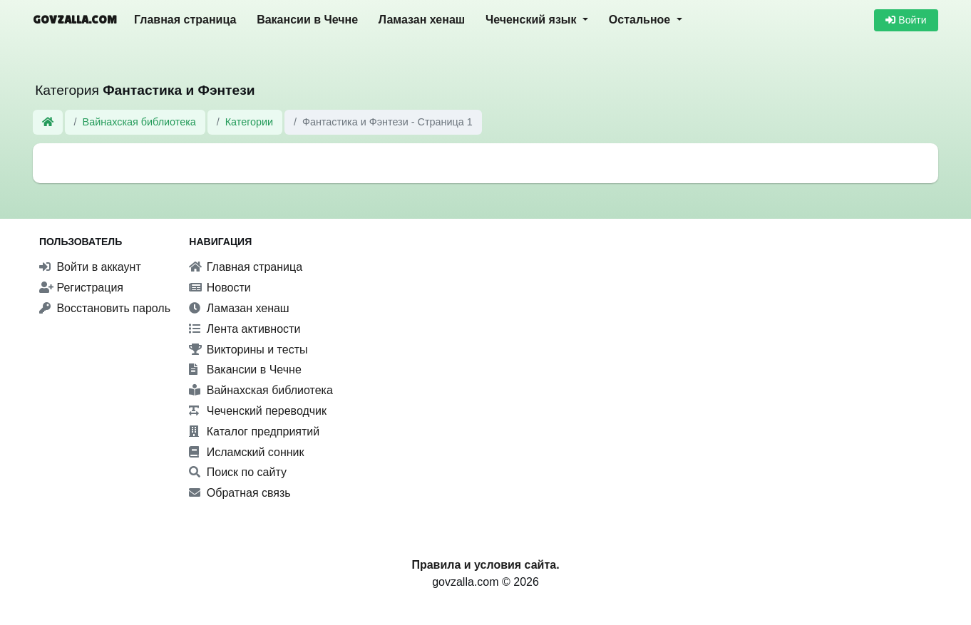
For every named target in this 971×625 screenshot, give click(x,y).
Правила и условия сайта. (485, 565)
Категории (249, 122)
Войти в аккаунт (90, 267)
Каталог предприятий (254, 431)
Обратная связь (239, 493)
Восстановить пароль (104, 308)
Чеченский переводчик (258, 411)
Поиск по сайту (238, 472)
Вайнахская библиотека (139, 122)
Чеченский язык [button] (533, 20)
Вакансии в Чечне (307, 20)
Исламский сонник (246, 452)
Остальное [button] (641, 20)
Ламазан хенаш (422, 20)
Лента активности (244, 329)
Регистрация (81, 287)
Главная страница (185, 20)
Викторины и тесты (248, 350)
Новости (219, 287)
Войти (905, 20)
